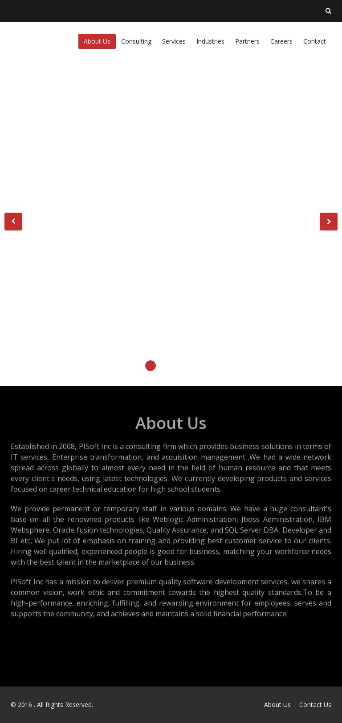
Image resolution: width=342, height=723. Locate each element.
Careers (281, 41)
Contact (314, 41)
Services (174, 41)
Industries (210, 41)
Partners (247, 41)
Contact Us (315, 704)
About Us (97, 41)
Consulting (136, 41)
